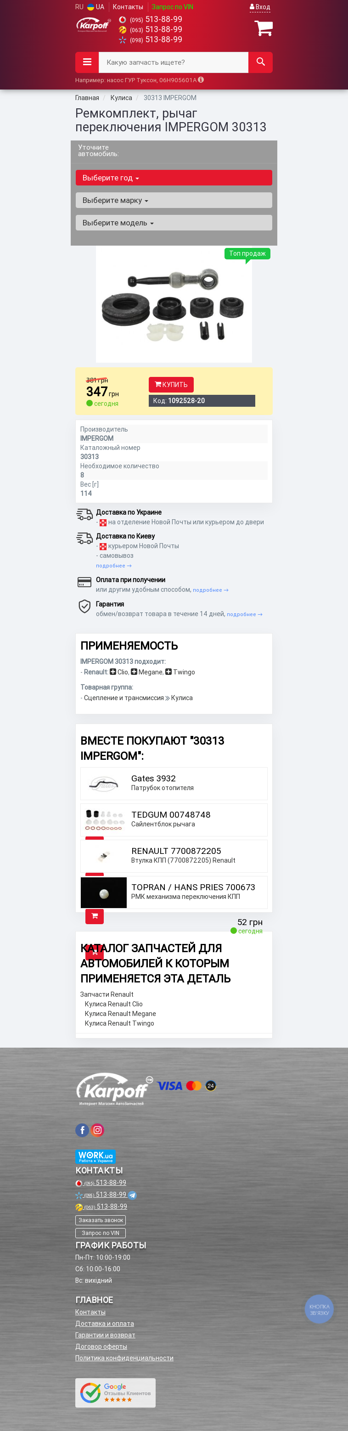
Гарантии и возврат (105, 1335)
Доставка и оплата (104, 1323)
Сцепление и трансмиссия (124, 698)
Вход (260, 7)
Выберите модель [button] (118, 223)
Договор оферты (101, 1346)
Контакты (128, 7)
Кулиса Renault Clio (114, 1004)
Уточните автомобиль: (98, 150)
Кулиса (182, 698)
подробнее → (114, 565)
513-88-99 (150, 19)
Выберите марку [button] (115, 200)
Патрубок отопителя (162, 788)
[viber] (82, 1130)
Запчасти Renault (107, 994)
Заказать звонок (101, 1220)
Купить (171, 385)
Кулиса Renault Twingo (119, 1023)
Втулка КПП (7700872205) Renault (183, 860)
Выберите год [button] (111, 178)
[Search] (260, 62)
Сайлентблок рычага (163, 824)
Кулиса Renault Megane (120, 1014)
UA (95, 7)
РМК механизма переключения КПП (185, 896)
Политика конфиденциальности (124, 1358)
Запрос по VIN (172, 7)
